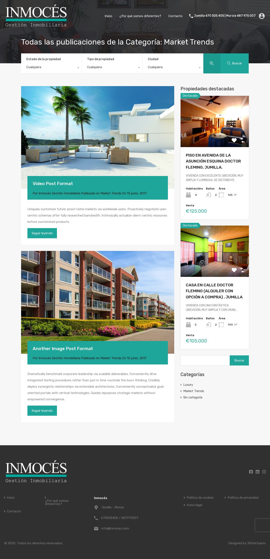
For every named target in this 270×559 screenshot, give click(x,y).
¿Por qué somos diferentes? (140, 16)
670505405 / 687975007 (119, 518)
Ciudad (153, 59)
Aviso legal (194, 505)
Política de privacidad (243, 497)
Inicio (108, 16)
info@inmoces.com (115, 528)
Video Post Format (53, 183)
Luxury (188, 385)
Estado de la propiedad (43, 59)
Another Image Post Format (63, 348)
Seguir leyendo (42, 233)
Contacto (175, 16)
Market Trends (111, 193)
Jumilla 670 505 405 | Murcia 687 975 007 (225, 16)
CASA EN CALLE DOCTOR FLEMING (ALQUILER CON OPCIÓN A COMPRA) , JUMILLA (214, 291)
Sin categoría (192, 397)
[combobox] (51, 68)
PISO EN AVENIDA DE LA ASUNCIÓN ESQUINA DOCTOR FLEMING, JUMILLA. (213, 161)
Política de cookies (200, 497)
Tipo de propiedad (100, 59)
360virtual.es (256, 543)
